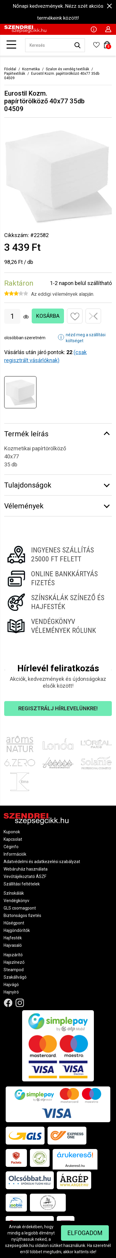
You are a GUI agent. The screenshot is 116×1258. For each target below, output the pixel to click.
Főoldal (10, 69)
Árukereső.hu (75, 1165)
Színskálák (14, 893)
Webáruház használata (26, 869)
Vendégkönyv (16, 900)
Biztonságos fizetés (22, 915)
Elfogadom (85, 1233)
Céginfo (11, 846)
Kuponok (12, 831)
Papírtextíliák (14, 73)
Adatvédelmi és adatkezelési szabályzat (42, 861)
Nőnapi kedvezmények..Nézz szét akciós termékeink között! (58, 12)
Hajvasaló (13, 945)
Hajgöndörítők (17, 930)
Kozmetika (31, 69)
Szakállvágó (15, 977)
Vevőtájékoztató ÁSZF (25, 876)
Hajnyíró (11, 992)
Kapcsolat (13, 839)
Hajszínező (14, 962)
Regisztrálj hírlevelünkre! (58, 708)
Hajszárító (13, 954)
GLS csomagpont (20, 908)
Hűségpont (14, 923)
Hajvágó (11, 984)
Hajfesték (13, 937)
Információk (15, 854)
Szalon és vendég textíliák (67, 69)
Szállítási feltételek (22, 884)
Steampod (14, 969)
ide (92, 1251)
